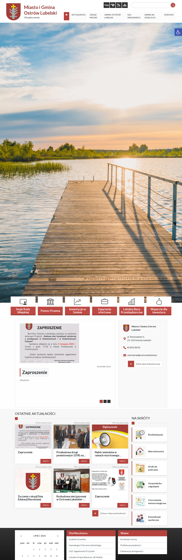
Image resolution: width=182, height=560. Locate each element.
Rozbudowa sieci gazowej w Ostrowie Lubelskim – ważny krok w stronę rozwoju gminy (71, 501)
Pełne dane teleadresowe (148, 363)
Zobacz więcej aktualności (113, 513)
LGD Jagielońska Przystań (82, 551)
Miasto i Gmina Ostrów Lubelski (40, 10)
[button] (178, 32)
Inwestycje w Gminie (77, 310)
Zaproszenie (34, 372)
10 (45, 556)
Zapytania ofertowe (104, 310)
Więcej (46, 461)
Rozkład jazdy (155, 434)
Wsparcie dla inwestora (159, 310)
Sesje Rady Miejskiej (23, 310)
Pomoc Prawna (50, 310)
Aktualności (24, 380)
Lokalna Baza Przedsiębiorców (132, 310)
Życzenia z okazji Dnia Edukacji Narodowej (30, 498)
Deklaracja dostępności (131, 551)
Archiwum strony (128, 539)
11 (51, 556)
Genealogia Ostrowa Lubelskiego (85, 545)
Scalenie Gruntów (77, 539)
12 (57, 556)
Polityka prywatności (130, 545)
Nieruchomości (156, 451)
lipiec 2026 (39, 535)
